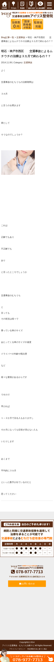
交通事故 (20, 37)
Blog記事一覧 (7, 37)
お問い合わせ (27, 583)
